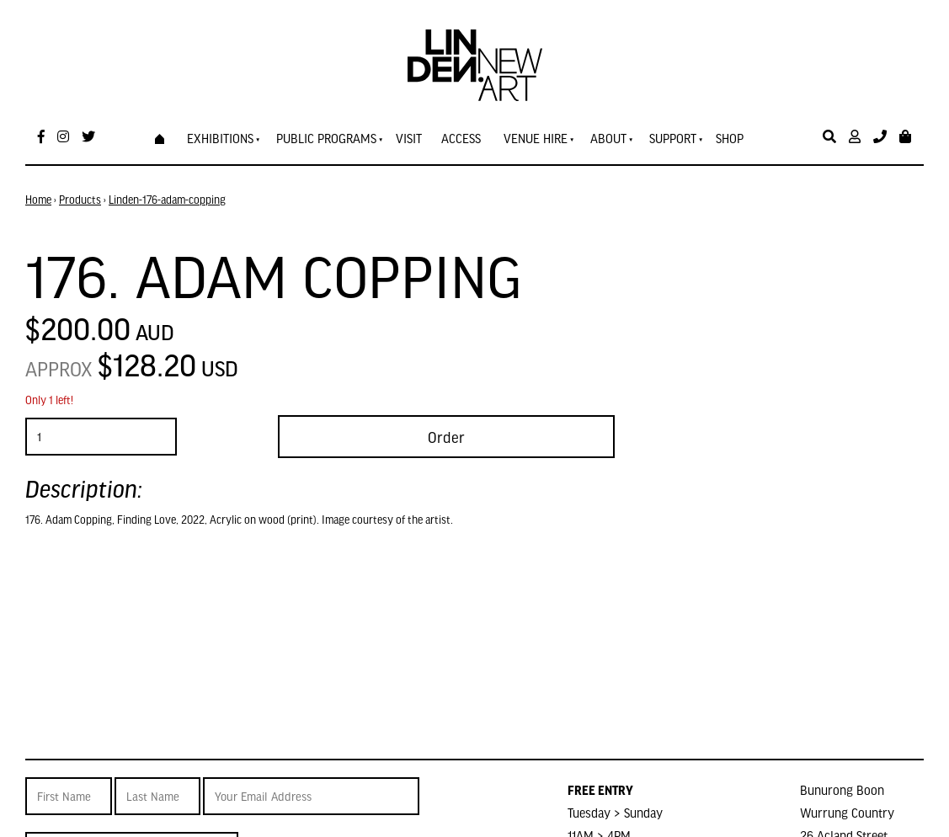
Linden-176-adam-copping (167, 199)
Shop (730, 138)
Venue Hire (536, 138)
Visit (409, 138)
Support (672, 138)
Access (461, 138)
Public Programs (326, 138)
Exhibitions (220, 138)
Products (80, 199)
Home (38, 199)
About (608, 138)
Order (446, 437)
